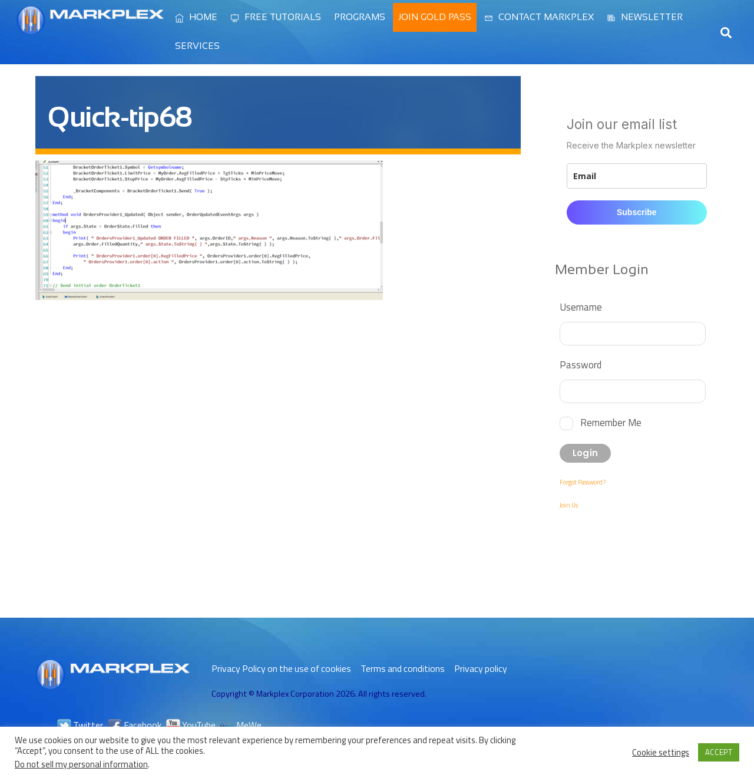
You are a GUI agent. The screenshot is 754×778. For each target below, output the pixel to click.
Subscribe (637, 212)
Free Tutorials (275, 17)
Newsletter (645, 17)
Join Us (569, 505)
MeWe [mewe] (241, 725)
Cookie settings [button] (660, 752)
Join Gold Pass (434, 17)
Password (580, 364)
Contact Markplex (539, 17)
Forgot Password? (583, 482)
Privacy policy (480, 668)
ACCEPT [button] (718, 752)
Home (196, 17)
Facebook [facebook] (134, 725)
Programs (359, 17)
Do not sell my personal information (81, 764)
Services (197, 46)
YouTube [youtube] (191, 725)
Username (581, 306)
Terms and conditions (403, 668)
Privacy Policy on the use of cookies (281, 668)
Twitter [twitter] (80, 725)
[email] (637, 176)
